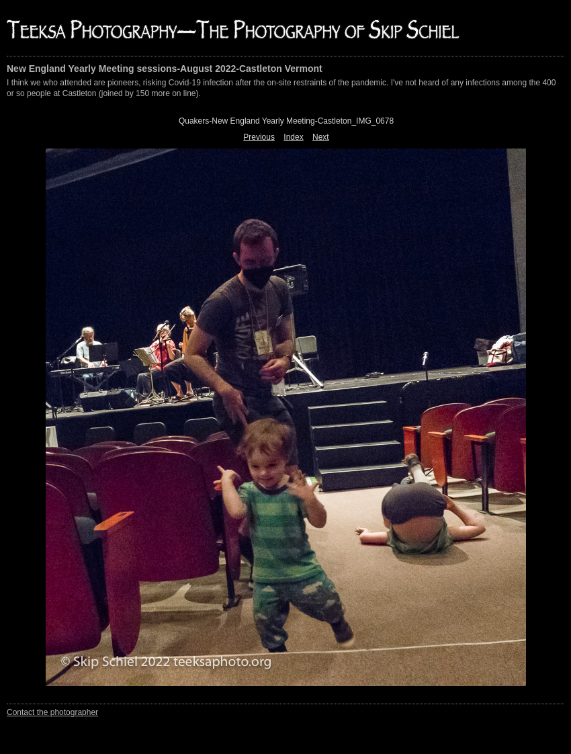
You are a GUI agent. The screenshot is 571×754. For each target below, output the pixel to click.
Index (293, 137)
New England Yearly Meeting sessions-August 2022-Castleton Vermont (164, 68)
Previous (259, 137)
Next (320, 137)
